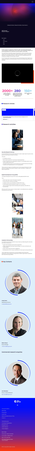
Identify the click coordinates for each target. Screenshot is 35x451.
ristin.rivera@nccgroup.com (7, 346)
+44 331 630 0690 (5, 440)
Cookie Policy (4, 414)
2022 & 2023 (5, 41)
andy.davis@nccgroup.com (7, 304)
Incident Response (5, 426)
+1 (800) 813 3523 (10, 435)
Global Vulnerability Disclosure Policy (8, 416)
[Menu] (32, 1)
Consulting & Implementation (7, 423)
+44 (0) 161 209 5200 (9, 433)
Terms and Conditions (5, 408)
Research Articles (11, 25)
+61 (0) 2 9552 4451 (7, 437)
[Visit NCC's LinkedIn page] (17, 405)
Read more (5, 119)
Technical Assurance (5, 421)
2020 (4, 44)
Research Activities (18, 25)
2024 (4, 39)
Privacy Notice (4, 412)
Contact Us (3, 417)
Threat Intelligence (5, 428)
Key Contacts (24, 25)
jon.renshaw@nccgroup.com (7, 394)
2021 (4, 42)
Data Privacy (4, 410)
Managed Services (5, 424)
